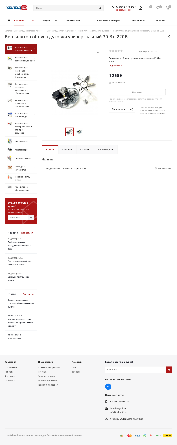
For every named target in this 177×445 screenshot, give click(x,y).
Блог (74, 367)
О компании (11, 367)
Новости (9, 372)
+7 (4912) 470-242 (125, 6)
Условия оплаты (46, 376)
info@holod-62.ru (118, 412)
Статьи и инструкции (49, 367)
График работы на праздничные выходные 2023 (19, 245)
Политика (10, 380)
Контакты (10, 376)
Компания (10, 362)
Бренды (76, 372)
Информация (45, 362)
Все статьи (28, 294)
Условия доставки (47, 380)
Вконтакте (108, 387)
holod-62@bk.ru (118, 408)
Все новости (27, 233)
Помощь (42, 372)
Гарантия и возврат (48, 385)
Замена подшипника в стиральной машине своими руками (21, 303)
